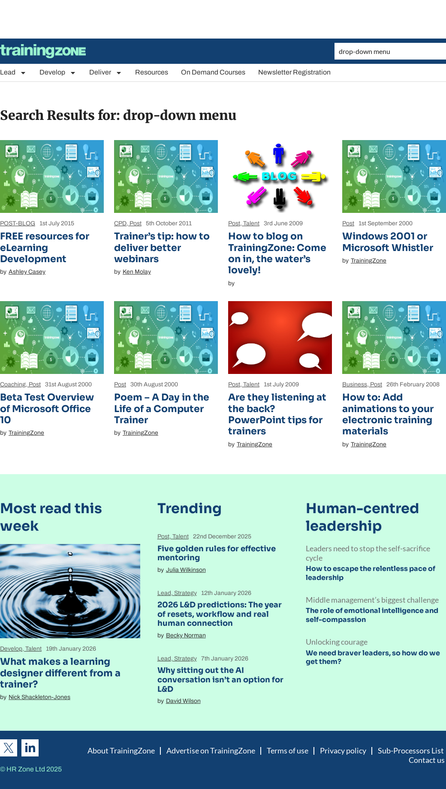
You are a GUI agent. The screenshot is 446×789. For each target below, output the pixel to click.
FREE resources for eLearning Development (44, 247)
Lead (13, 72)
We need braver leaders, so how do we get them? (373, 657)
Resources (151, 72)
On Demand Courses (213, 72)
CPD (120, 223)
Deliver (105, 72)
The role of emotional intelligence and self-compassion (372, 615)
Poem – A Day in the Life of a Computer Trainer (161, 409)
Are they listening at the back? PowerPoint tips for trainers (277, 414)
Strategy (185, 593)
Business (354, 384)
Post (136, 223)
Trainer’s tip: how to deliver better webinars (162, 247)
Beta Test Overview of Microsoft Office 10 (47, 409)
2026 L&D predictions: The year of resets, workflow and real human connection (219, 614)
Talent (251, 223)
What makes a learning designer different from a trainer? (60, 673)
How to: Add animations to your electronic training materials (388, 414)
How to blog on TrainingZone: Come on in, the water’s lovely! (277, 253)
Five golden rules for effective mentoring (216, 553)
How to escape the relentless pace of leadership (370, 573)
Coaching (13, 384)
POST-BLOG (17, 223)
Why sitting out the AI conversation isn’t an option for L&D (220, 679)
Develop (57, 72)
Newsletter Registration (294, 72)
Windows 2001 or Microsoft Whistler (387, 241)
